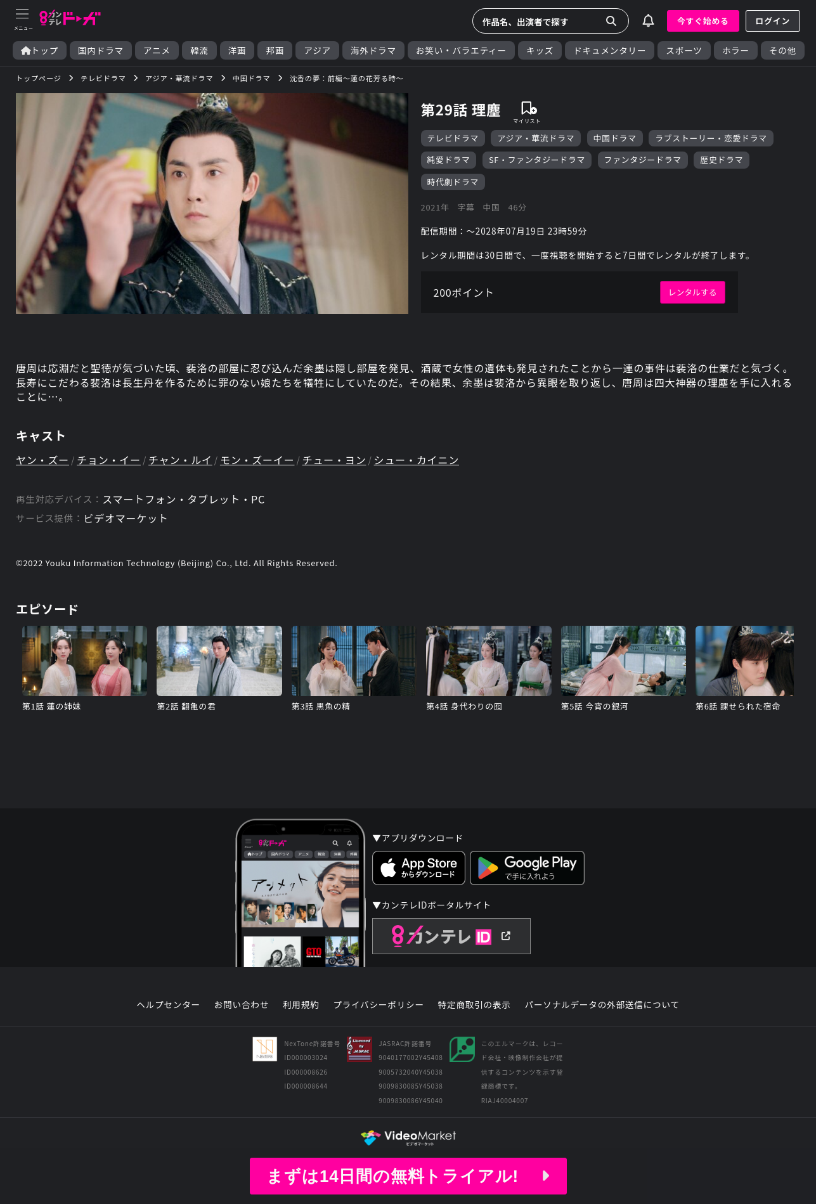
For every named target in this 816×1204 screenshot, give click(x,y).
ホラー (735, 50)
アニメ (157, 50)
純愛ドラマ (448, 159)
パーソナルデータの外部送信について (602, 1004)
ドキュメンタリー (609, 50)
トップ (39, 50)
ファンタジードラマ (643, 159)
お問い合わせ (241, 1004)
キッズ (540, 50)
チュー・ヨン (334, 460)
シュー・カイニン (416, 460)
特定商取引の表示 (474, 1004)
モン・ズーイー (257, 460)
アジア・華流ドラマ (535, 138)
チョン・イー (109, 460)
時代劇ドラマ (453, 182)
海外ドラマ (373, 50)
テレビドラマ (453, 138)
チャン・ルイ (180, 460)
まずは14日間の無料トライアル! (407, 1176)
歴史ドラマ (721, 159)
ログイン (773, 21)
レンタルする (692, 292)
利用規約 (301, 1004)
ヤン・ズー (42, 460)
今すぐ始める (703, 21)
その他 (782, 50)
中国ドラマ (615, 138)
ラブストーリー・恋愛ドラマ (711, 138)
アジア (317, 50)
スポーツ (684, 50)
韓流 (199, 50)
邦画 (275, 50)
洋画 (237, 50)
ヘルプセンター (168, 1004)
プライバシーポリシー (378, 1004)
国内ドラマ (101, 50)
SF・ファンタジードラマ (537, 159)
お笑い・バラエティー (461, 50)
